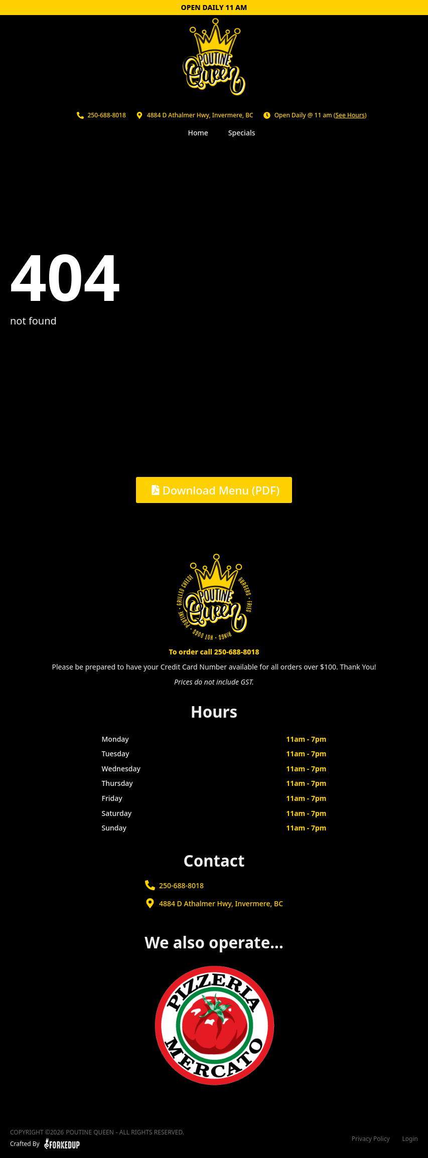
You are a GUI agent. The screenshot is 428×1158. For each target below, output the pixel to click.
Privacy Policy (371, 1139)
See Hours (350, 115)
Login (410, 1139)
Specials (241, 132)
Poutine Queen (90, 1132)
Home (198, 132)
